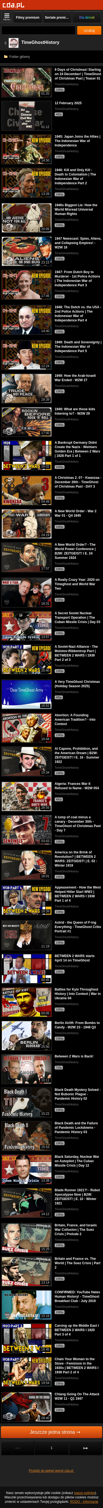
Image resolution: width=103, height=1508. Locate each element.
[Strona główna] (13, 5)
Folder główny (17, 57)
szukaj (89, 30)
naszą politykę (84, 1493)
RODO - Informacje (84, 1502)
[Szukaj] (38, 30)
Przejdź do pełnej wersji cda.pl (51, 1471)
